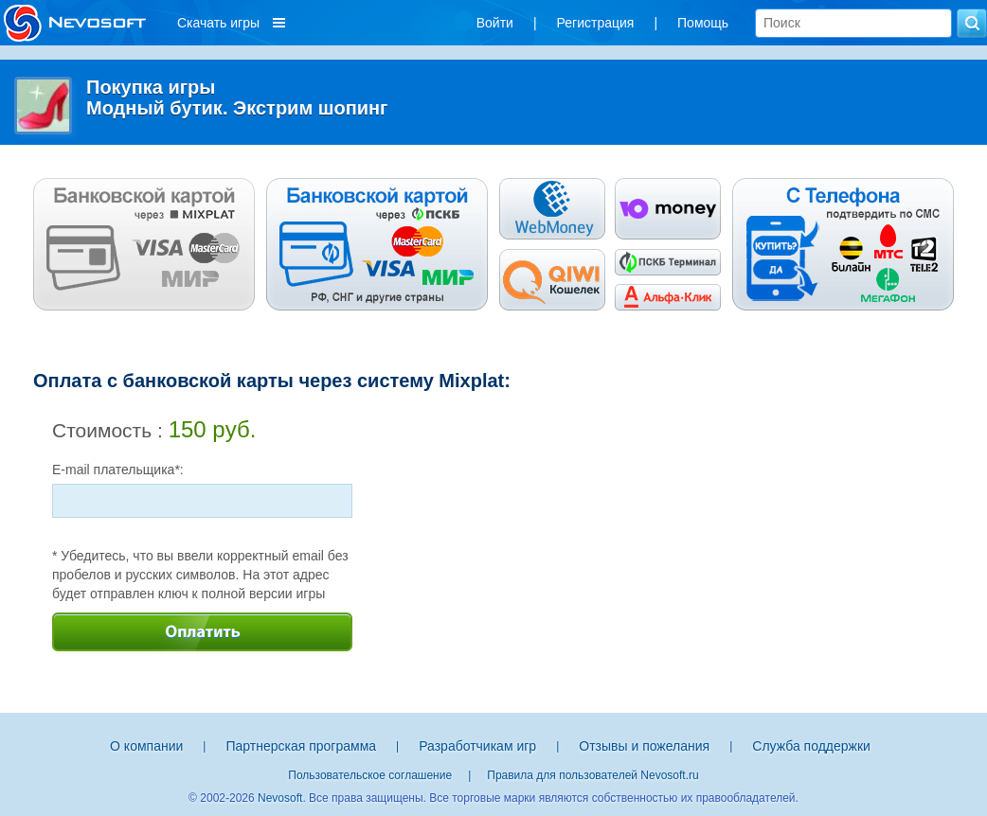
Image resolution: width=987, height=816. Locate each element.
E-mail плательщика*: (118, 469)
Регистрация (596, 22)
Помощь (702, 22)
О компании (146, 746)
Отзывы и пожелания (644, 746)
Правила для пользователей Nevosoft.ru (592, 775)
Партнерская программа (300, 746)
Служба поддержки (811, 746)
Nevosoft (280, 798)
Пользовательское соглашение (370, 775)
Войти (494, 22)
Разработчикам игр (477, 746)
